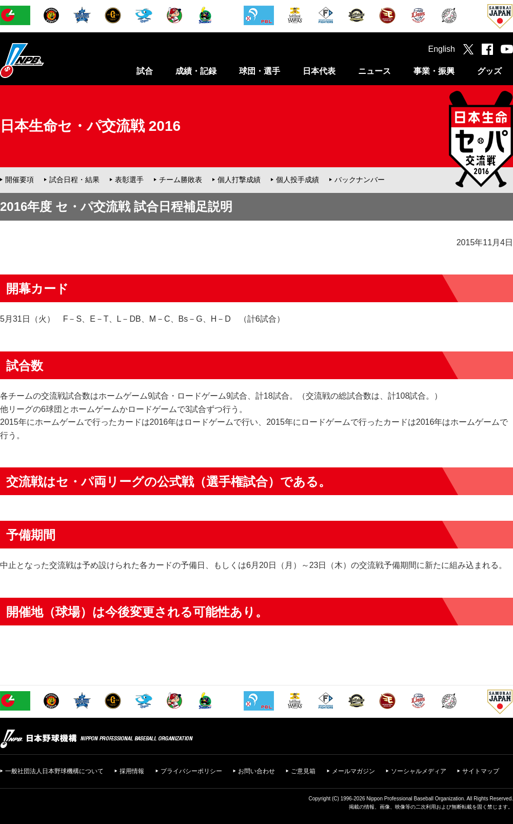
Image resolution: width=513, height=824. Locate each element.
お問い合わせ (256, 771)
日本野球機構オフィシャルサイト (47, 60)
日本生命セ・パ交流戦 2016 (90, 126)
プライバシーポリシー (191, 771)
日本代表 (319, 71)
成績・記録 (195, 71)
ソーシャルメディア (418, 771)
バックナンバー (359, 179)
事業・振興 (434, 71)
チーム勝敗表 (180, 179)
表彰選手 (129, 179)
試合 (144, 71)
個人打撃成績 (239, 179)
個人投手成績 (297, 179)
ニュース (374, 71)
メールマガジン (353, 771)
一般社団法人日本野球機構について (54, 771)
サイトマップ (480, 771)
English (441, 49)
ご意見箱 (303, 771)
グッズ (489, 71)
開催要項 (19, 179)
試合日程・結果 (74, 179)
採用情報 (132, 771)
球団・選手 (259, 71)
